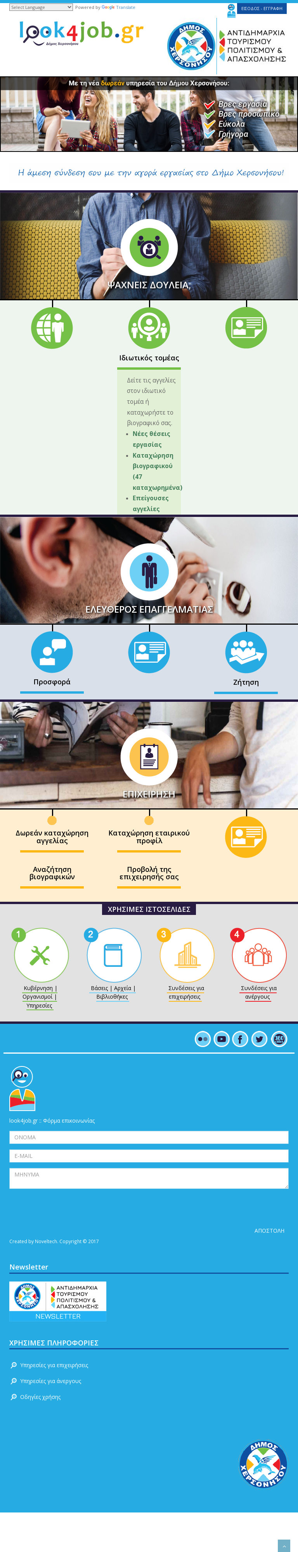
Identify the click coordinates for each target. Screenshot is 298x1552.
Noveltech (46, 1241)
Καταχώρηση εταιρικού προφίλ (149, 836)
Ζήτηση (246, 682)
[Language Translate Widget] (41, 7)
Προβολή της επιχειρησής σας (149, 873)
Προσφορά (52, 681)
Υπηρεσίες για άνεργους (50, 1381)
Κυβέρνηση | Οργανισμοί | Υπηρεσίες (40, 996)
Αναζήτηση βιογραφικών (52, 873)
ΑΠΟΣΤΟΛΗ (269, 1230)
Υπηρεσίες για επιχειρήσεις (54, 1365)
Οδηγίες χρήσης (40, 1396)
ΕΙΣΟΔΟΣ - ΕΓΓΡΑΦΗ (261, 8)
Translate (118, 7)
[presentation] (68, 1209)
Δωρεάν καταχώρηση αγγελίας (52, 836)
